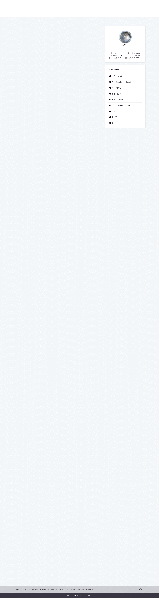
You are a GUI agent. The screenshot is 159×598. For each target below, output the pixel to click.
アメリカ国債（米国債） (25, 31)
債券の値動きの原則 (45, 145)
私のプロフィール (36, 141)
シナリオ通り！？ (36, 118)
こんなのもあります (43, 122)
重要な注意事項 (35, 138)
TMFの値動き (35, 131)
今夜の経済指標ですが (46, 125)
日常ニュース (117, 111)
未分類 (114, 117)
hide (65, 113)
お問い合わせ (96, 20)
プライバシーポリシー (77, 20)
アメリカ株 (116, 87)
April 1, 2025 (43, 210)
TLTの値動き (34, 134)
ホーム (59, 20)
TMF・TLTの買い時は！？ (40, 151)
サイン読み (116, 93)
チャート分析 (117, 99)
